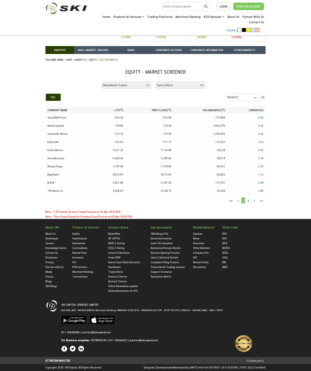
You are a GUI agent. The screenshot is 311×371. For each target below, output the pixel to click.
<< (231, 200)
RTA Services (214, 17)
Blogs (48, 281)
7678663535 (99, 340)
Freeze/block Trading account (168, 267)
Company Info (201, 252)
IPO (74, 262)
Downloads (51, 238)
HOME (69, 60)
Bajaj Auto (53, 174)
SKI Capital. (71, 367)
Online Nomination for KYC (123, 291)
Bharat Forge (54, 166)
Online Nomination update (123, 286)
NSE (224, 233)
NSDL (225, 252)
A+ (228, 30)
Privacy (49, 262)
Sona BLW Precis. (57, 117)
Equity (93, 60)
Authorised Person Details (166, 248)
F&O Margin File (159, 233)
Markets (80, 60)
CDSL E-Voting (116, 248)
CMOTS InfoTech (199, 367)
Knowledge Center (56, 248)
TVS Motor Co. (55, 191)
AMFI (224, 267)
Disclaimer (51, 257)
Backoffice (114, 233)
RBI (224, 262)
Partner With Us (253, 17)
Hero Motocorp (55, 158)
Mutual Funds (201, 262)
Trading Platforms (160, 17)
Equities (198, 233)
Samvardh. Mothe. (57, 134)
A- (235, 30)
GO (262, 97)
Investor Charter (117, 276)
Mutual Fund (79, 252)
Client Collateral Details (165, 257)
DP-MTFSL (114, 238)
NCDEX (226, 248)
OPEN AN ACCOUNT (248, 6)
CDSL (225, 257)
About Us (233, 17)
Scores (49, 276)
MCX (224, 243)
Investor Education (119, 252)
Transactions (80, 276)
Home (106, 17)
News (196, 238)
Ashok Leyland (55, 125)
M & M (50, 182)
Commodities (79, 248)
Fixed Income (79, 238)
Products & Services (128, 17)
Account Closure (117, 281)
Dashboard (114, 267)
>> (261, 200)
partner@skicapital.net (144, 340)
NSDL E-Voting (116, 243)
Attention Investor (161, 238)
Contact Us (256, 22)
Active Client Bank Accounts (124, 262)
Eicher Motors (55, 150)
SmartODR (114, 257)
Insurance (78, 257)
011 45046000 (70, 332)
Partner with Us (54, 267)
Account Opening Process (165, 252)
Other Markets (201, 248)
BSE (53, 97)
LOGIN (223, 6)
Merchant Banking (188, 17)
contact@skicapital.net (96, 332)
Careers (49, 243)
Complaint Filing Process (165, 262)
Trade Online (115, 272)
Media (48, 272)
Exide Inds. (53, 142)
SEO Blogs (51, 286)
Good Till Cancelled (162, 243)
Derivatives (78, 243)
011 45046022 (118, 340)
